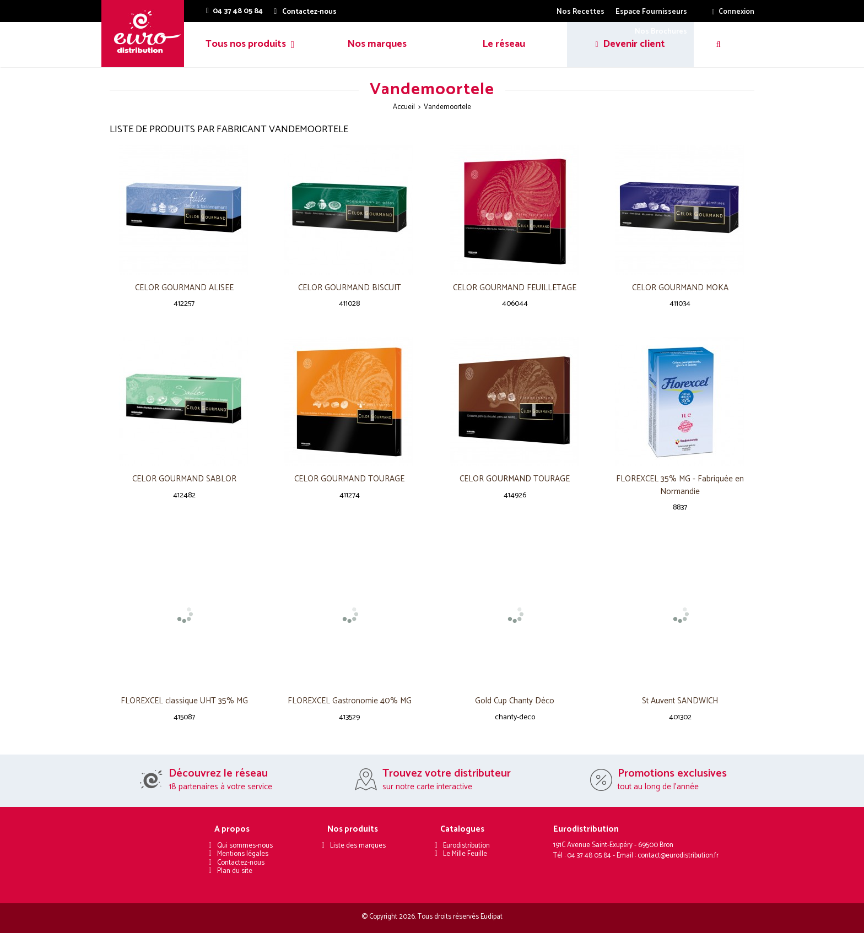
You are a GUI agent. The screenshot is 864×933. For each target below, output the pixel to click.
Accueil (404, 107)
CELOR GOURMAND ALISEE (184, 288)
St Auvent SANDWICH (680, 701)
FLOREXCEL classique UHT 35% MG (184, 701)
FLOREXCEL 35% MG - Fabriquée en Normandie (680, 485)
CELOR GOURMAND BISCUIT (349, 288)
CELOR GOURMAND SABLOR (184, 479)
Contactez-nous (240, 863)
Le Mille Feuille (465, 854)
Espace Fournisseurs (651, 12)
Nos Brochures (661, 31)
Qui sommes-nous (245, 845)
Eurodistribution (466, 845)
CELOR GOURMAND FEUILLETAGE (514, 288)
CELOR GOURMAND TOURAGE (349, 479)
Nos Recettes (580, 12)
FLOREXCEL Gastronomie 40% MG (350, 701)
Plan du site (234, 871)
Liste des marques (358, 845)
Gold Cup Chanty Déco (514, 701)
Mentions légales (242, 854)
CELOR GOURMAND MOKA (680, 288)
